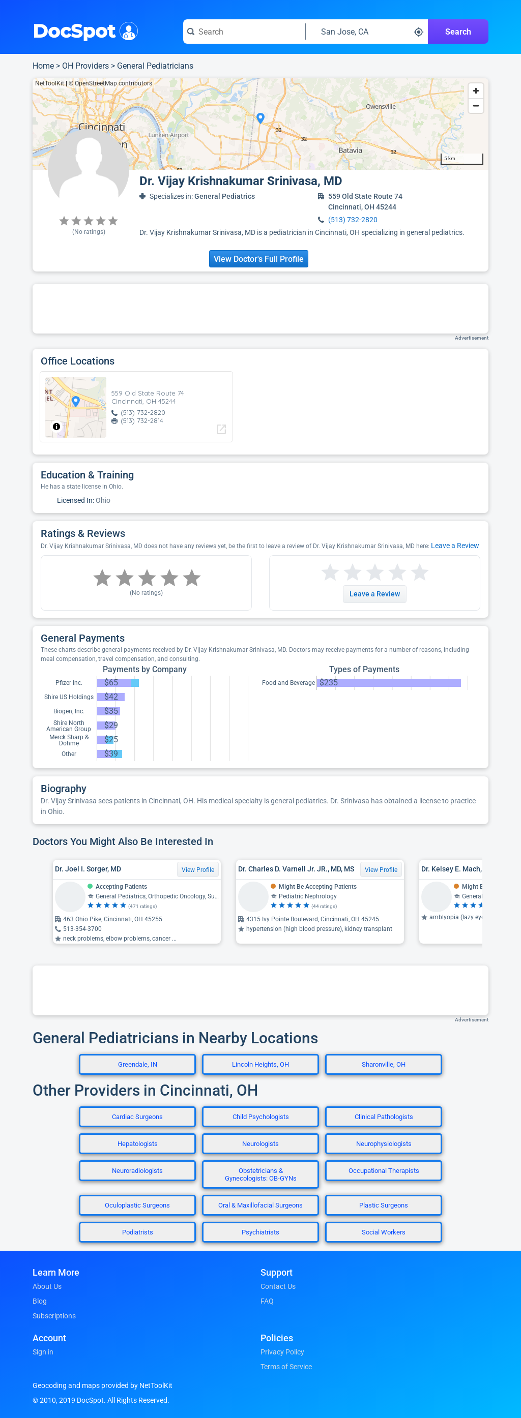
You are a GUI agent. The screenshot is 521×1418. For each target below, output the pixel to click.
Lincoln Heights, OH (260, 1064)
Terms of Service (286, 1367)
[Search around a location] (367, 31)
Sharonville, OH (384, 1064)
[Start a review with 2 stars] (341, 573)
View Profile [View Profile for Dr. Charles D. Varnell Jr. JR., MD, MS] (381, 869)
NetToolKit (49, 83)
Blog (40, 1301)
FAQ (267, 1301)
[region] (260, 124)
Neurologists (260, 1144)
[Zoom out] (476, 105)
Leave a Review (455, 545)
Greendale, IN (137, 1064)
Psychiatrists (260, 1232)
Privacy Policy (282, 1352)
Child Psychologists (261, 1117)
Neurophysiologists (384, 1144)
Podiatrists (137, 1232)
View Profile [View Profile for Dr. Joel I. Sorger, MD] (198, 869)
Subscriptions (54, 1316)
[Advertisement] (260, 308)
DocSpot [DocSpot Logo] (83, 30)
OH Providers (85, 66)
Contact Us (278, 1286)
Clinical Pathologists (384, 1117)
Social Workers (384, 1232)
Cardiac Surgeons (137, 1117)
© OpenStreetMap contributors (110, 83)
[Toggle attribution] (56, 426)
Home (43, 66)
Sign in (43, 1352)
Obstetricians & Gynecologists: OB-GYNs (261, 1174)
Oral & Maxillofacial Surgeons (260, 1205)
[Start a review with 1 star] (330, 573)
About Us (47, 1286)
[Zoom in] (476, 90)
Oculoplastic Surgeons (137, 1205)
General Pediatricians (155, 66)
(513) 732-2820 (353, 220)
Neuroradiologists (137, 1170)
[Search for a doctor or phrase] (244, 31)
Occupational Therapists (384, 1170)
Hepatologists (138, 1144)
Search (458, 32)
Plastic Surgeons (383, 1205)
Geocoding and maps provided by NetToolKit (102, 1385)
